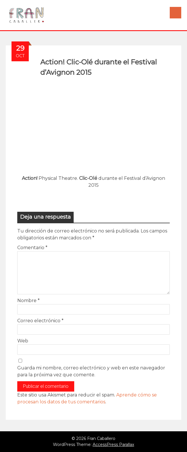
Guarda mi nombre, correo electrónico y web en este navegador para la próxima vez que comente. (91, 371)
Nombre (28, 300)
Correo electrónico (40, 320)
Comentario (32, 247)
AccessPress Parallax (113, 444)
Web (22, 341)
